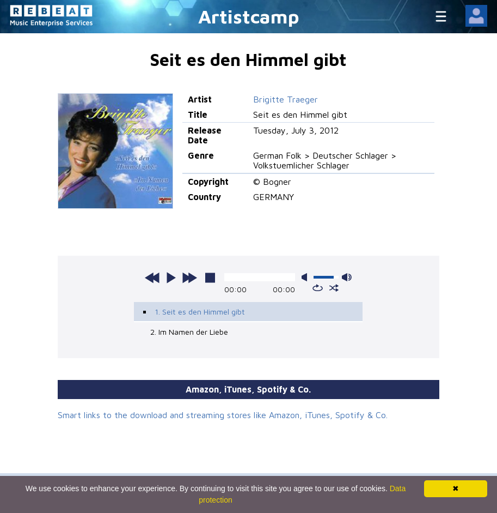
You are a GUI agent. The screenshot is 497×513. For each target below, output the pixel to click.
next (189, 277)
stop (210, 277)
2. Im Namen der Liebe (189, 331)
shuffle (334, 288)
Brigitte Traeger (285, 99)
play (171, 277)
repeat (317, 288)
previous (152, 277)
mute (306, 277)
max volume (347, 277)
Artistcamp (248, 16)
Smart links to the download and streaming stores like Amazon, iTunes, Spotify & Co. (223, 415)
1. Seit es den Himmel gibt (200, 311)
